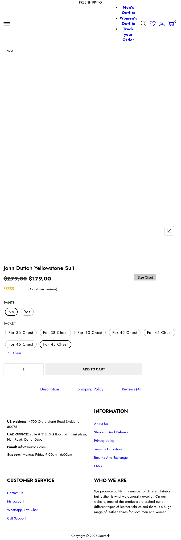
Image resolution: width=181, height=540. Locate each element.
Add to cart (106, 369)
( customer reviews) (42, 289)
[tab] (51, 389)
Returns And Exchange (111, 456)
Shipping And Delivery (111, 431)
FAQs (98, 465)
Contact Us (15, 492)
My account (15, 500)
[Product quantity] (23, 369)
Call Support (16, 517)
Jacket (10, 323)
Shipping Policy (90, 389)
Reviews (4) (129, 389)
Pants (9, 302)
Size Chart (145, 277)
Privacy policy (104, 440)
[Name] (169, 230)
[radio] (11, 311)
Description (51, 389)
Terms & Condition (108, 448)
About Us (101, 423)
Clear (15, 353)
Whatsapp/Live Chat (22, 509)
